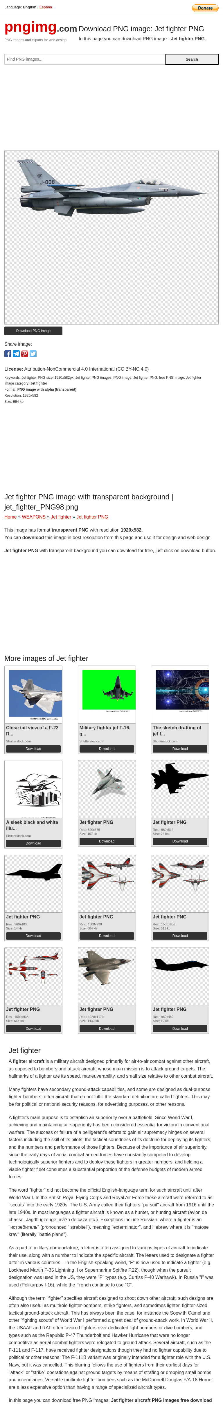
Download (33, 749)
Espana (45, 7)
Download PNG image (33, 331)
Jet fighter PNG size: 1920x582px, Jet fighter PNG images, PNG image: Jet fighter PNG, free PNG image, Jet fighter (111, 378)
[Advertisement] (111, 110)
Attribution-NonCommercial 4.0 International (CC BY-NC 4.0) (86, 369)
